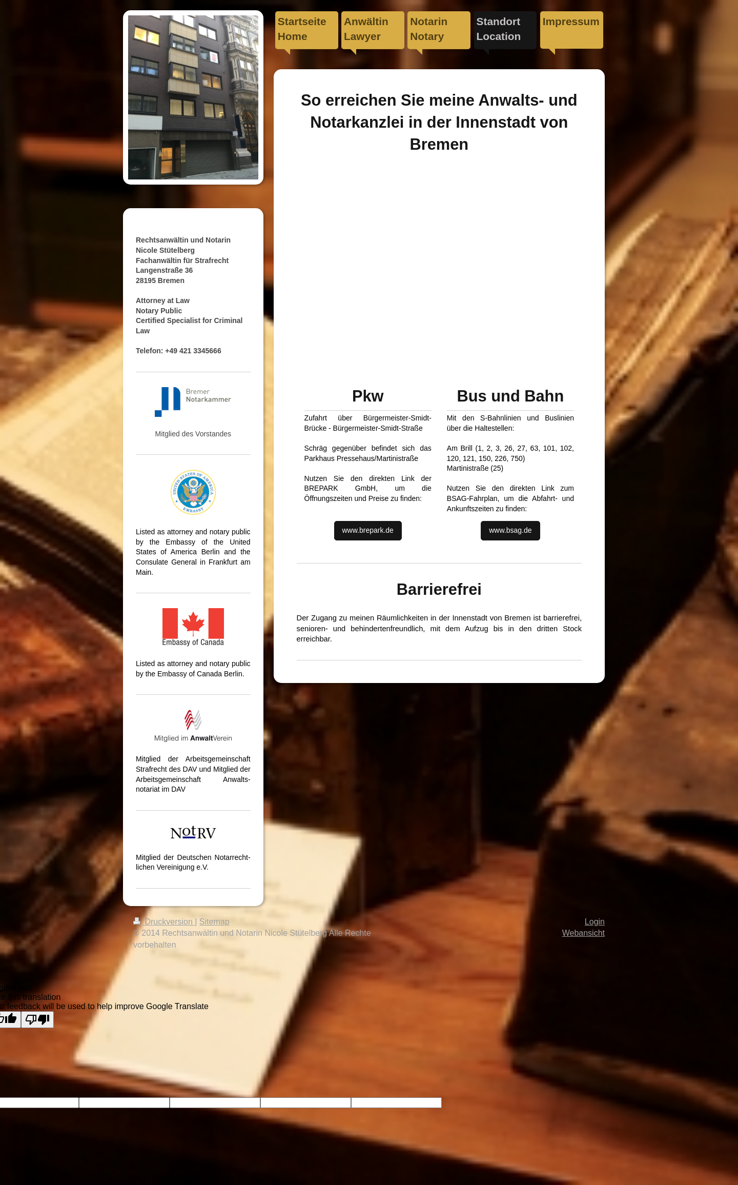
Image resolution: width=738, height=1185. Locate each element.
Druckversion (164, 921)
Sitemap (214, 921)
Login (595, 921)
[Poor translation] (37, 1019)
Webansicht (583, 933)
